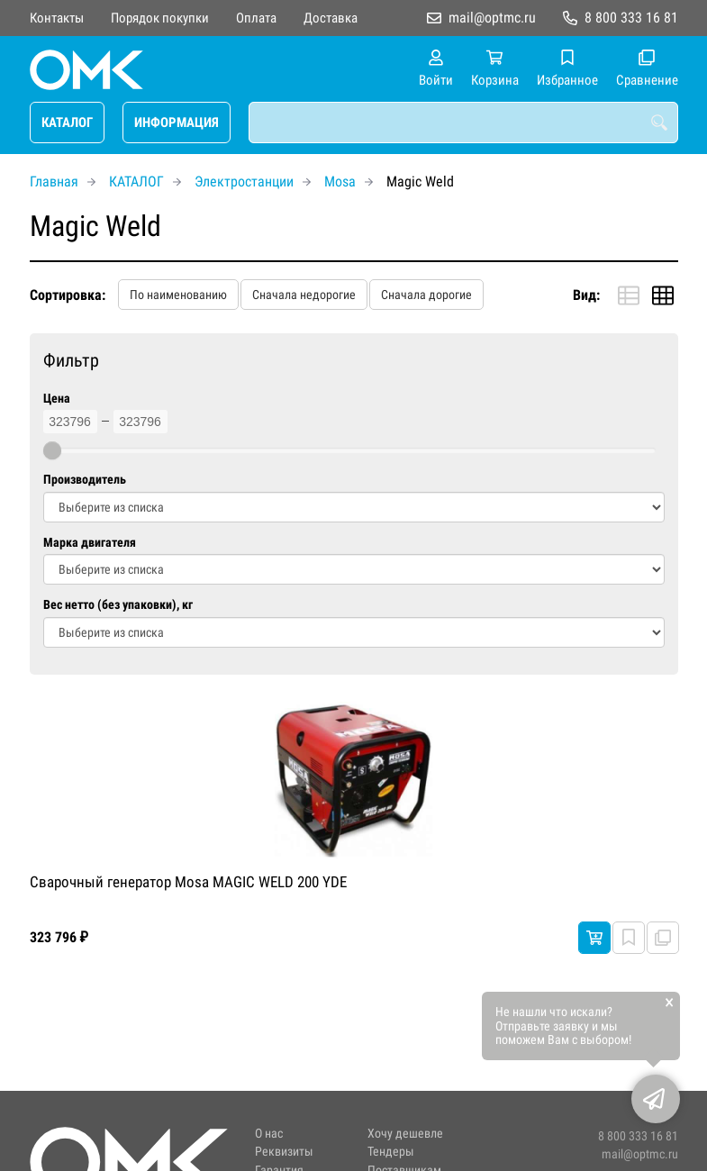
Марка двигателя (89, 542)
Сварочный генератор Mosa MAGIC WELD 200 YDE (188, 882)
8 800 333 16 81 (631, 17)
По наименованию (178, 294)
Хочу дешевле (405, 1133)
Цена (56, 398)
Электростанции (244, 181)
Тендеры (390, 1151)
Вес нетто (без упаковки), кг (118, 605)
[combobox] (463, 122)
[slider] (52, 450)
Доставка (331, 18)
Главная (54, 181)
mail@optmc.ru (492, 17)
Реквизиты (284, 1151)
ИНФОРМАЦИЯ (176, 122)
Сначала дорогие (426, 294)
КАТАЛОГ (67, 122)
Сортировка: (67, 295)
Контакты (57, 18)
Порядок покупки (160, 18)
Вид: (586, 295)
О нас (269, 1133)
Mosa (340, 181)
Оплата (256, 18)
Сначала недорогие (304, 294)
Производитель (84, 479)
